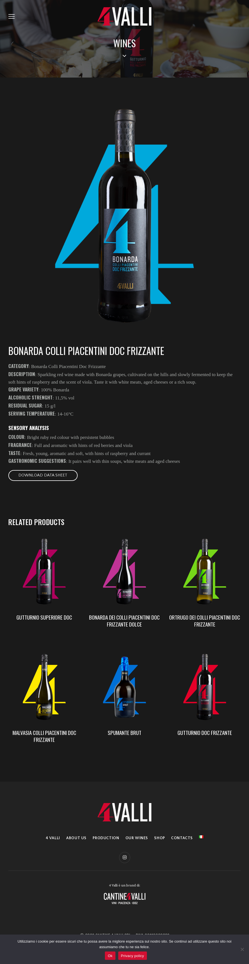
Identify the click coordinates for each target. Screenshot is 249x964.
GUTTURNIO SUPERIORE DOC (44, 618)
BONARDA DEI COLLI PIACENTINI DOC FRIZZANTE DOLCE (124, 621)
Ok (110, 956)
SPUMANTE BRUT (124, 734)
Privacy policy (132, 956)
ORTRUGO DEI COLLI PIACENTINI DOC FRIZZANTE (204, 621)
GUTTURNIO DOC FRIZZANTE (204, 734)
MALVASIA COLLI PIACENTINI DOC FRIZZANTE (44, 737)
